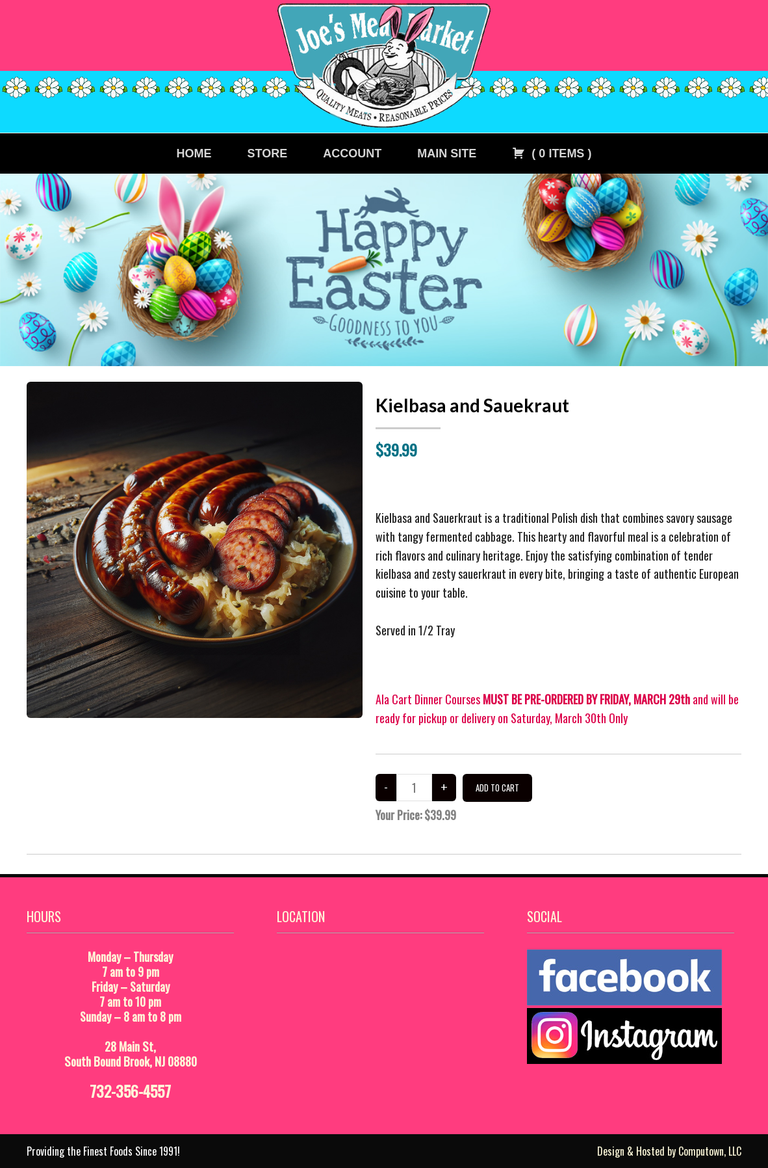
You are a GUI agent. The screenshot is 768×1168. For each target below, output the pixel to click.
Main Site (446, 153)
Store (268, 153)
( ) (551, 153)
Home (194, 153)
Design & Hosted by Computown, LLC (669, 1151)
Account (352, 153)
